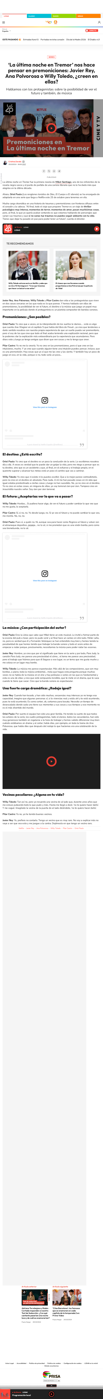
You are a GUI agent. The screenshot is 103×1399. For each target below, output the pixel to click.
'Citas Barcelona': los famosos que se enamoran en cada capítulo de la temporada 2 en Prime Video (66, 1312)
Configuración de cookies (73, 1363)
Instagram (36, 1332)
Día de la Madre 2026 (76, 39)
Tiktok (41, 1332)
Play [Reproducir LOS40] (51, 1394)
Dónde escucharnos (51, 1366)
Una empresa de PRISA (51, 1374)
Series (52, 57)
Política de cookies (54, 1363)
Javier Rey (30, 828)
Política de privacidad (37, 1363)
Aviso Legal (9, 1363)
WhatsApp (54, 171)
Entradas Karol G (31, 39)
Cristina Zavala (14, 161)
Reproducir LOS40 (96, 228)
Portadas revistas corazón (52, 39)
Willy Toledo (55, 828)
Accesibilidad (21, 1363)
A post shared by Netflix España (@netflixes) (45, 445)
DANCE (55, 16)
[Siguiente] (99, 39)
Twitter (49, 171)
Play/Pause (51, 128)
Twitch (62, 1332)
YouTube (46, 1332)
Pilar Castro (67, 828)
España (5, 31)
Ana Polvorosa (42, 828)
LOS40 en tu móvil (91, 1363)
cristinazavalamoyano (23, 161)
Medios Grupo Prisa (51, 1380)
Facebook (44, 171)
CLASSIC (31, 16)
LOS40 (6, 16)
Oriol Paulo (79, 828)
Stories (67, 1332)
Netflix (21, 828)
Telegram (59, 171)
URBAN (80, 16)
